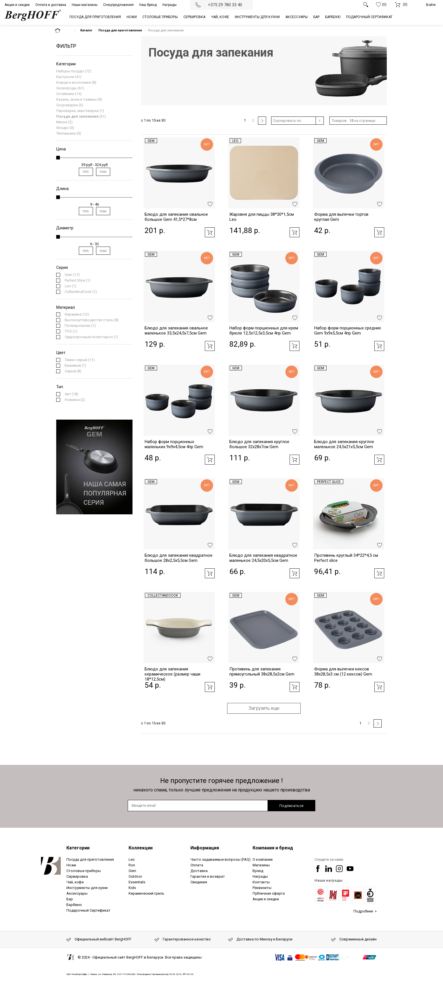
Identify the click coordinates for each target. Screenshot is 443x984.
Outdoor (135, 876)
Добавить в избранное (210, 204)
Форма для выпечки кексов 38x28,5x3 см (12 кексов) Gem (343, 671)
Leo (235, 141)
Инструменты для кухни (87, 888)
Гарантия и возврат (207, 876)
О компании (263, 859)
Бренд (258, 871)
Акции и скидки (17, 5)
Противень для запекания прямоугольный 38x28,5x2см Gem (261, 671)
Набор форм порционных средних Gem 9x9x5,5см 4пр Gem (347, 330)
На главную (62, 30)
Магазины (261, 865)
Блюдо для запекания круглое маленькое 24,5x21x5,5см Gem (344, 444)
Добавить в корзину (210, 232)
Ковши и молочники (73, 82)
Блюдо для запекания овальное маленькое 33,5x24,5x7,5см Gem (176, 330)
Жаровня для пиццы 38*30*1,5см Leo (261, 217)
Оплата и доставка (50, 5)
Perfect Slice (329, 482)
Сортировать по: (287, 120)
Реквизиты (262, 888)
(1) (77, 280)
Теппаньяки (66, 133)
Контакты (261, 882)
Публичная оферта (269, 893)
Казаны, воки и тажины (76, 99)
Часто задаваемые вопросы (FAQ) (220, 859)
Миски (61, 122)
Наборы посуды (70, 71)
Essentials (137, 882)
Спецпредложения (118, 5)
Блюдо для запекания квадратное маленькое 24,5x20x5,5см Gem (263, 558)
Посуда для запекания (77, 116)
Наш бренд (148, 5)
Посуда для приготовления (120, 30)
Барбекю (74, 905)
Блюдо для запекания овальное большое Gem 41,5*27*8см (176, 217)
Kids (132, 888)
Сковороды (66, 88)
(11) (80, 360)
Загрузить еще (264, 708)
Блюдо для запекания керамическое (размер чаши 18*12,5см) (172, 674)
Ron (132, 865)
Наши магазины (84, 5)
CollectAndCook (162, 595)
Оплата (196, 865)
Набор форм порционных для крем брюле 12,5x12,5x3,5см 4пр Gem (263, 330)
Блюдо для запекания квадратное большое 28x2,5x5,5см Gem (178, 558)
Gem (151, 141)
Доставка (199, 871)
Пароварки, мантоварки (77, 111)
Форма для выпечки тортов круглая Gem (341, 217)
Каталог (86, 30)
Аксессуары (77, 893)
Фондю (62, 128)
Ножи (71, 865)
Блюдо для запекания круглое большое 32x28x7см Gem (259, 444)
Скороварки (67, 105)
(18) (71, 394)
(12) (77, 314)
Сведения (198, 882)
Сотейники (65, 94)
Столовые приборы (83, 871)
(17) (72, 275)
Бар (69, 899)
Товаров (339, 120)
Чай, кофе (75, 882)
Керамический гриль (146, 893)
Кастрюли (65, 77)
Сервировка (77, 876)
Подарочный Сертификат (88, 910)
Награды (169, 5)
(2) (75, 400)
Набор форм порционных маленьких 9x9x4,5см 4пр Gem (174, 444)
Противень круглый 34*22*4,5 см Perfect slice (346, 558)
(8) (92, 320)
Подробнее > (365, 911)
